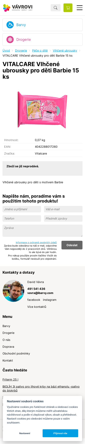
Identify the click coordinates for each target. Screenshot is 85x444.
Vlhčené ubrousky (65, 50)
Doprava (8, 346)
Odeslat (71, 245)
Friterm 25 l (10, 379)
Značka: (9, 153)
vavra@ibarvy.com (40, 293)
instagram (49, 300)
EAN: (7, 146)
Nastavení (24, 433)
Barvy (21, 25)
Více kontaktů (36, 307)
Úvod (6, 50)
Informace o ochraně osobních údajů (36, 242)
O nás (6, 340)
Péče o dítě (40, 50)
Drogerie (23, 39)
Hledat (56, 7)
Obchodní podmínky (16, 353)
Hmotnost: (11, 140)
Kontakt (8, 360)
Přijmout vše (60, 433)
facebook (33, 300)
